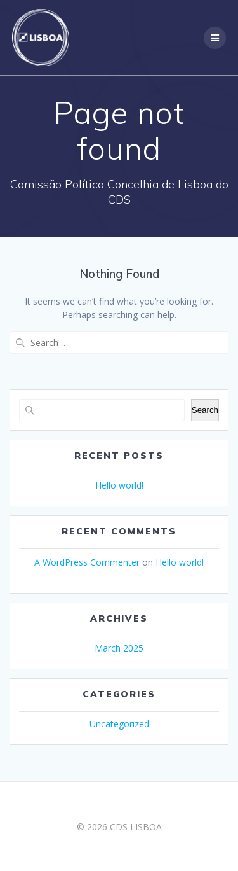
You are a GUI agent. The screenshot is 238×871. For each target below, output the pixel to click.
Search (205, 410)
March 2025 (119, 648)
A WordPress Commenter (87, 562)
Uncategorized (119, 724)
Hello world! (119, 485)
